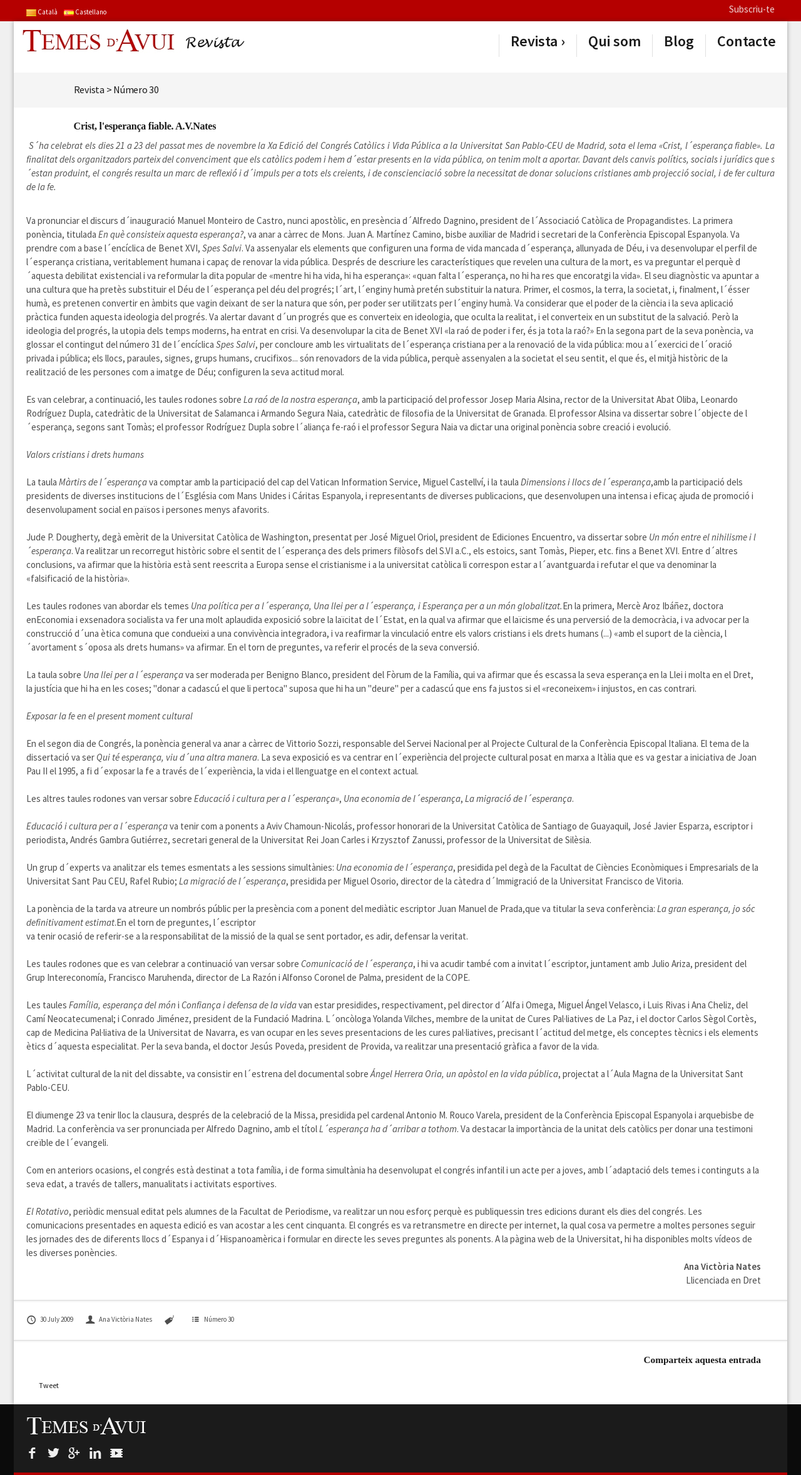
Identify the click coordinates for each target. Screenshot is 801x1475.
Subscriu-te (752, 9)
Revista (534, 41)
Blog (679, 41)
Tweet (49, 1385)
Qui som (614, 41)
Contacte (746, 41)
